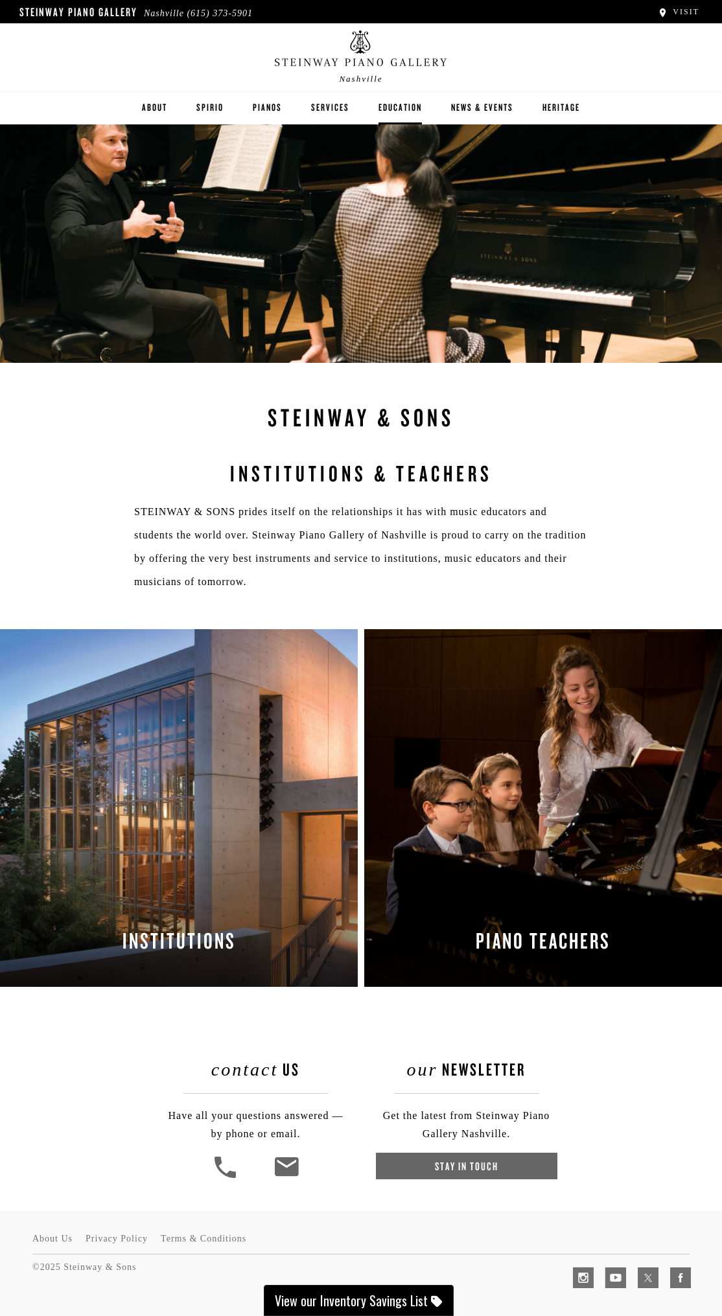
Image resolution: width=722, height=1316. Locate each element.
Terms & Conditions (203, 1238)
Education (400, 107)
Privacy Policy (117, 1238)
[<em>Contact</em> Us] (286, 1176)
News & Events (482, 107)
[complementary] (628, 1244)
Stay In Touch (466, 1166)
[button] (226, 1176)
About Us (52, 1238)
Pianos (267, 107)
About (154, 107)
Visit (678, 11)
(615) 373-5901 (220, 13)
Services (330, 107)
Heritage (561, 107)
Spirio (210, 107)
